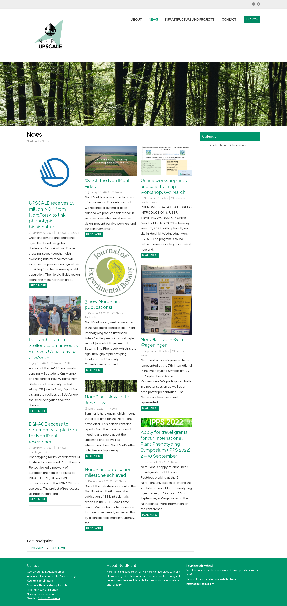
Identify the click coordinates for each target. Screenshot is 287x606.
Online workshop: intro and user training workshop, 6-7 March (165, 186)
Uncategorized (38, 452)
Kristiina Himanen (47, 589)
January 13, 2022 (42, 447)
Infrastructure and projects (189, 19)
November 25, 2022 (156, 198)
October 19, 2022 (99, 313)
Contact (229, 19)
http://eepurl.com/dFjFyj (200, 583)
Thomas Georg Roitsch (53, 585)
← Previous (35, 548)
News (153, 19)
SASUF (67, 363)
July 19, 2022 (40, 363)
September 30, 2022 (156, 351)
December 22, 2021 (100, 481)
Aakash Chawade (49, 598)
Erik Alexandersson (54, 571)
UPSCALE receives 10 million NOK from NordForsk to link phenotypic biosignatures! (52, 215)
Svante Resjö (68, 576)
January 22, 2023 (42, 232)
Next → (63, 548)
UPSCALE (74, 232)
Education (181, 198)
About (136, 19)
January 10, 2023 (98, 192)
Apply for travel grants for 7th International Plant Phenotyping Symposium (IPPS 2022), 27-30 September (166, 444)
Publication (91, 317)
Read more (38, 285)
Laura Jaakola (45, 594)
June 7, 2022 (95, 408)
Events (145, 202)
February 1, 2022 (154, 462)
